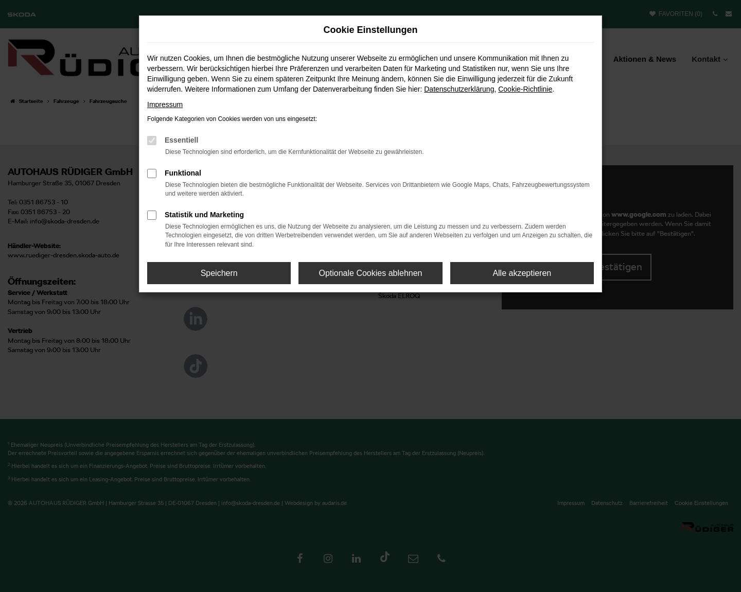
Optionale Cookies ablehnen (370, 273)
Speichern (219, 273)
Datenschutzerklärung (459, 89)
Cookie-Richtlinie (525, 89)
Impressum (165, 104)
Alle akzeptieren (521, 273)
